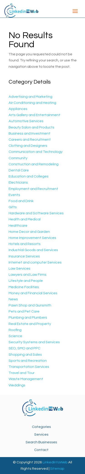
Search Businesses (41, 442)
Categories (41, 426)
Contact (41, 449)
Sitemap (57, 468)
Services (41, 434)
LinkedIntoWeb (55, 462)
